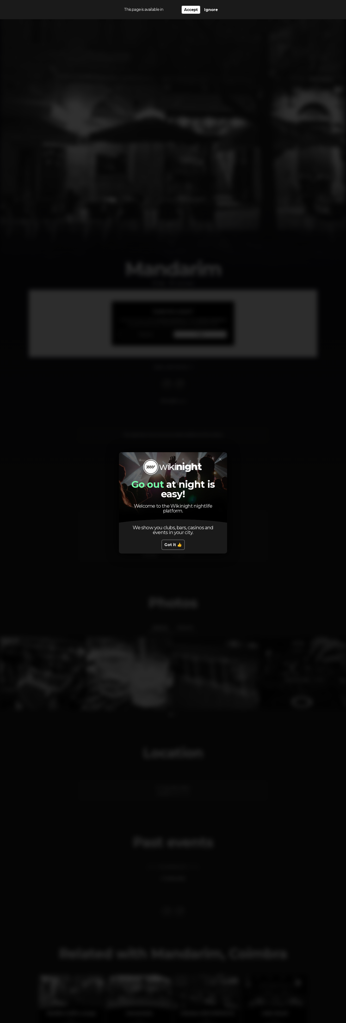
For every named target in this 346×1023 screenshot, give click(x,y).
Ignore (211, 9)
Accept (191, 9)
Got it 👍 (173, 544)
